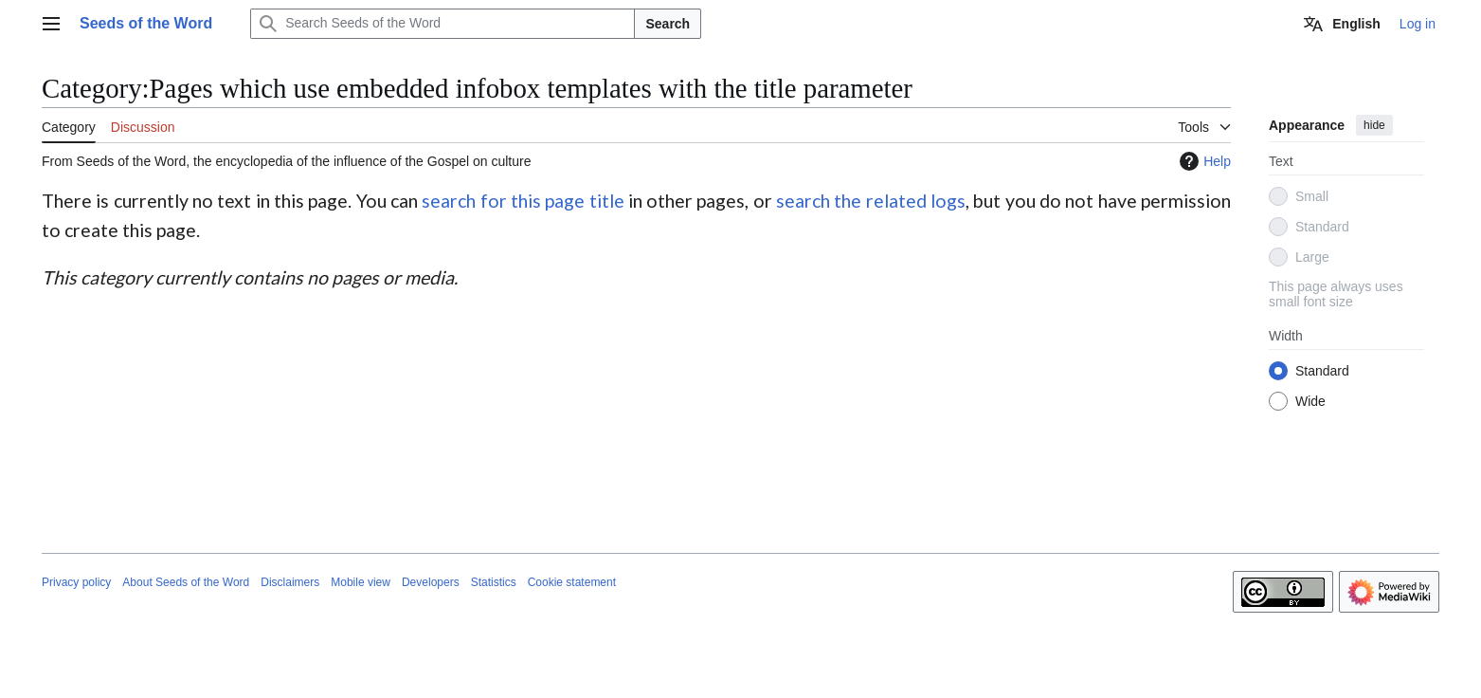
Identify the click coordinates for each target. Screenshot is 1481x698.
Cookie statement (572, 582)
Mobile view (360, 582)
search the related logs (871, 200)
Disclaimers (290, 582)
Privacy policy (76, 582)
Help (1203, 161)
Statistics (493, 582)
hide (1374, 125)
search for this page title (522, 200)
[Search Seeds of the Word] (442, 24)
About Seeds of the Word (185, 582)
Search (667, 23)
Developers (431, 582)
